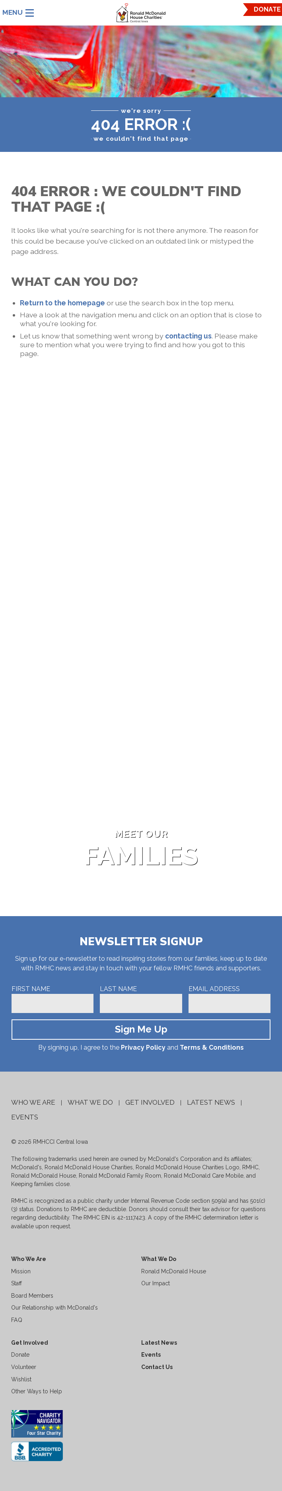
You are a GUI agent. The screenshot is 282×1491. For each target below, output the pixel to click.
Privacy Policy (143, 1047)
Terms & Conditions (212, 1047)
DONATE (267, 9)
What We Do (90, 1102)
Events (24, 1117)
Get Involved (150, 1102)
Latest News (211, 1102)
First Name (31, 989)
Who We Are (33, 1102)
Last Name (118, 989)
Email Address (214, 989)
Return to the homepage (62, 303)
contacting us (188, 336)
